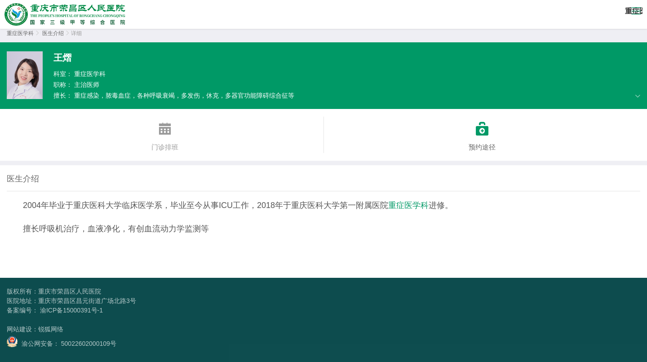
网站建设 (19, 329)
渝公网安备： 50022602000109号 (61, 341)
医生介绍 (53, 33)
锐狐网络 (50, 329)
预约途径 (482, 134)
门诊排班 (165, 134)
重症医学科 (20, 33)
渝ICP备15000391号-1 (70, 310)
